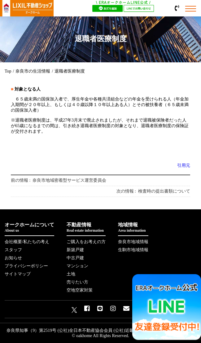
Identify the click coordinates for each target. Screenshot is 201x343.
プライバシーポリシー (26, 266)
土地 (71, 274)
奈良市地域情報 (133, 241)
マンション (77, 266)
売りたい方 (77, 282)
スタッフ (13, 249)
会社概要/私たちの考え (27, 241)
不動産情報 (86, 227)
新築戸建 (75, 249)
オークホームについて (29, 227)
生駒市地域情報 (133, 249)
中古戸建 (75, 258)
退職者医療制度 (70, 71)
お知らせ (13, 258)
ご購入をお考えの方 (86, 241)
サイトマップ (18, 274)
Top (8, 71)
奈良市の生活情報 (32, 71)
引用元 (183, 165)
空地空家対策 (80, 290)
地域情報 (133, 227)
